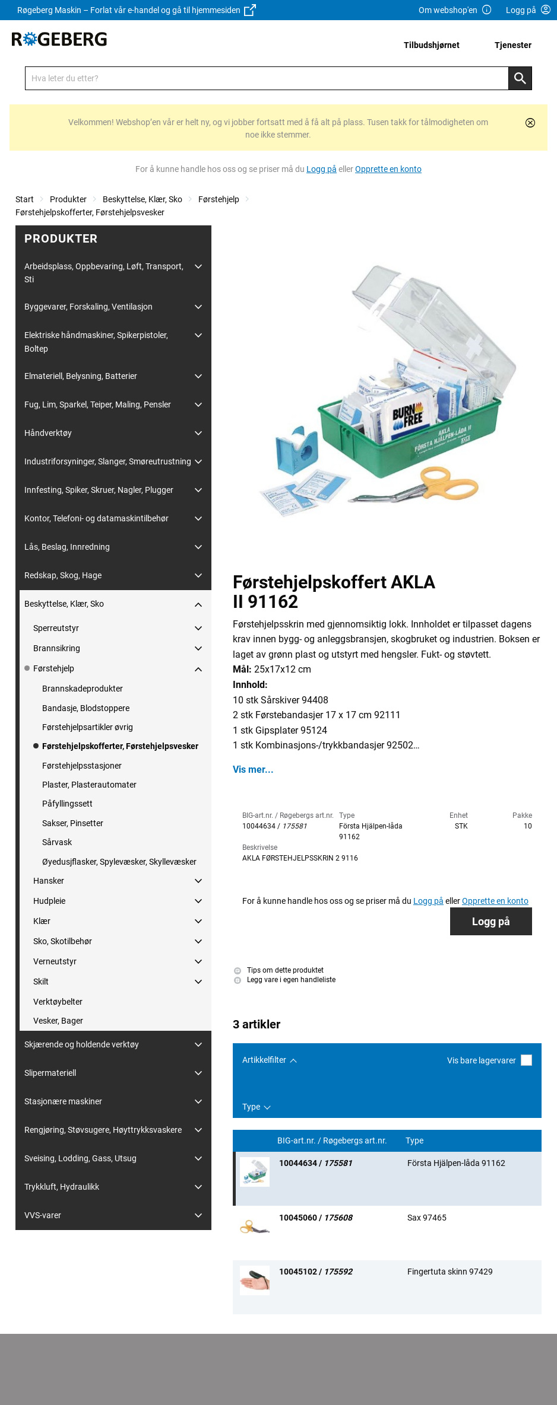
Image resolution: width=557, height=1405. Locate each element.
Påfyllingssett (67, 803)
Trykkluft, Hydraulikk (61, 1186)
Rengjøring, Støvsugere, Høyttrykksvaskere (103, 1130)
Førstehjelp (218, 199)
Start (24, 199)
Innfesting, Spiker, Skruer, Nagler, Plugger (98, 490)
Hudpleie (49, 901)
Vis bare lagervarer (489, 1060)
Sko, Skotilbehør (62, 941)
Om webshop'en (455, 10)
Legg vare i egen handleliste (285, 980)
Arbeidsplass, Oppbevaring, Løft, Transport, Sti (103, 273)
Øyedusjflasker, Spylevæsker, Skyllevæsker (119, 861)
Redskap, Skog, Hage (63, 575)
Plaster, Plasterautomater (89, 784)
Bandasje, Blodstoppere (85, 708)
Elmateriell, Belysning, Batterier (80, 376)
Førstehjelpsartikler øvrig (87, 727)
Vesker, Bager (58, 1020)
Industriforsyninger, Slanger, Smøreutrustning (107, 461)
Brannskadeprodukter (82, 688)
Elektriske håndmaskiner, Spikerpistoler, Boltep (96, 341)
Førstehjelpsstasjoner (82, 765)
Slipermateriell (50, 1073)
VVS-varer (42, 1215)
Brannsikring (56, 648)
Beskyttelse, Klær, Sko (142, 199)
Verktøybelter (58, 1001)
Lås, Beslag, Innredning (67, 547)
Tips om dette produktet (279, 970)
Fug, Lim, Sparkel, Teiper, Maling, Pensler (97, 404)
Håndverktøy (48, 433)
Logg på (491, 921)
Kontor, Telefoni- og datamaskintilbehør (96, 518)
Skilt (41, 981)
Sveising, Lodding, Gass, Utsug (80, 1158)
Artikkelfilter (264, 1060)
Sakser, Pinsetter (72, 823)
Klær (41, 921)
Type (251, 1106)
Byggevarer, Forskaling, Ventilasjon (88, 306)
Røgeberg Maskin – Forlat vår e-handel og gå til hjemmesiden (136, 10)
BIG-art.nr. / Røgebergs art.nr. (333, 1140)
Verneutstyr (55, 961)
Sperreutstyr (56, 628)
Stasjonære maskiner (63, 1101)
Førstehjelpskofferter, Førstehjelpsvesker (89, 212)
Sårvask (57, 842)
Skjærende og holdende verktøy (81, 1044)
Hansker (48, 880)
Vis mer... (253, 770)
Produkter (68, 199)
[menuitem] (435, 45)
